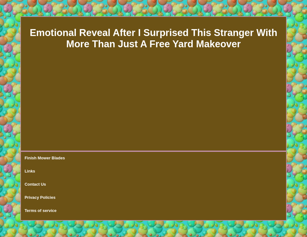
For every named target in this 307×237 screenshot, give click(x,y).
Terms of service (41, 210)
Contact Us (35, 184)
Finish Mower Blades (45, 158)
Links (30, 171)
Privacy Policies (40, 197)
